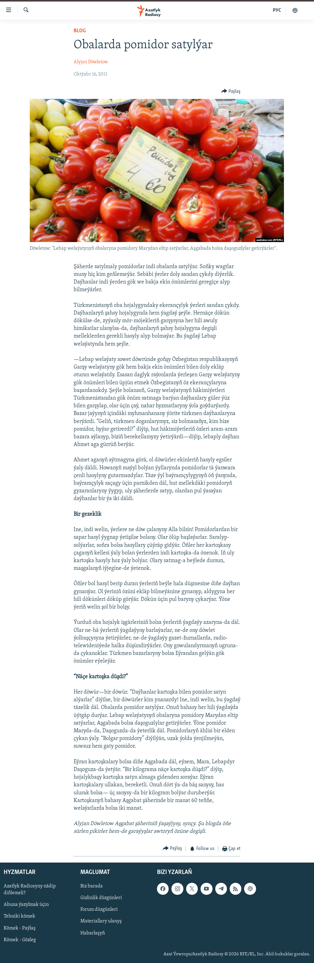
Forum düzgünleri (99, 909)
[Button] (231, 91)
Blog (80, 31)
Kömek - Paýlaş (20, 928)
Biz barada (91, 886)
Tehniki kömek (19, 916)
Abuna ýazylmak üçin (26, 904)
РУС (277, 10)
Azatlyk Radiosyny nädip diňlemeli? (30, 890)
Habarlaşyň (92, 933)
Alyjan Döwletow (91, 62)
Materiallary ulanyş (101, 921)
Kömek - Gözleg (20, 940)
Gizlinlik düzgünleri (101, 898)
